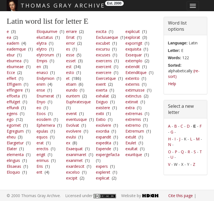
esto (70, 72)
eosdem (44, 119)
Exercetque (106, 78)
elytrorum (45, 55)
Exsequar (133, 55)
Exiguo (102, 101)
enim (41, 84)
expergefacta (108, 154)
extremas (133, 113)
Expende (103, 148)
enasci (42, 72)
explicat (103, 178)
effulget (13, 101)
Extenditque (136, 72)
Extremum (134, 131)
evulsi (71, 137)
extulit (130, 137)
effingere (15, 90)
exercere (103, 72)
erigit (41, 154)
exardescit (75, 166)
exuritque (133, 154)
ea (9, 37)
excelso (73, 172)
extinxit (131, 101)
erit (39, 172)
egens (12, 113)
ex (68, 142)
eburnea (14, 60)
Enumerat (45, 96)
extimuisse (135, 90)
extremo (133, 125)
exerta (101, 90)
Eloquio (13, 172)
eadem (13, 43)
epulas (42, 131)
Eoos (41, 113)
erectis (42, 148)
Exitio (101, 119)
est (69, 66)
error (70, 43)
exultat (131, 148)
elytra (42, 43)
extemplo (133, 60)
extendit (132, 66)
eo (39, 107)
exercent (103, 66)
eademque (16, 49)
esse (70, 55)
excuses (103, 55)
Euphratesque (78, 101)
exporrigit (133, 43)
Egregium (15, 131)
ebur (11, 55)
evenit (71, 113)
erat (40, 142)
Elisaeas (14, 166)
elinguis (13, 160)
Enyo (41, 101)
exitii (100, 113)
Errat (70, 37)
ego (10, 119)
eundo (71, 90)
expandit (103, 137)
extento (132, 78)
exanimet (74, 160)
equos (42, 137)
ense (41, 90)
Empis (42, 60)
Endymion (45, 78)
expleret (103, 172)
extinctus (133, 96)
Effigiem (14, 84)
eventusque (76, 119)
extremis (133, 119)
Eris (40, 166)
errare (71, 31)
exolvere (103, 125)
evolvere (73, 131)
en (39, 66)
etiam (71, 84)
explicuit (132, 31)
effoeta (13, 96)
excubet (103, 43)
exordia (102, 131)
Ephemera (46, 125)
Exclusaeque (107, 37)
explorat (132, 37)
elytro (42, 49)
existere (103, 107)
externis (132, 84)
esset (71, 60)
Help (172, 83)
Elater (12, 148)
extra (130, 107)
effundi (13, 107)
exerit (101, 84)
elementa (15, 154)
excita (101, 31)
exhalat (102, 96)
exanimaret (76, 154)
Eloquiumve (47, 31)
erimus (43, 160)
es (68, 49)
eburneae (15, 66)
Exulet (130, 142)
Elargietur (15, 142)
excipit (71, 178)
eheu (11, 137)
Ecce (11, 72)
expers (102, 166)
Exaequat (74, 148)
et (68, 78)
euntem (73, 96)
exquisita (133, 49)
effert (11, 78)
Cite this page (180, 195)
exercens (104, 60)
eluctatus (45, 37)
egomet (14, 125)
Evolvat (72, 125)
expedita (103, 142)
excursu (103, 49)
